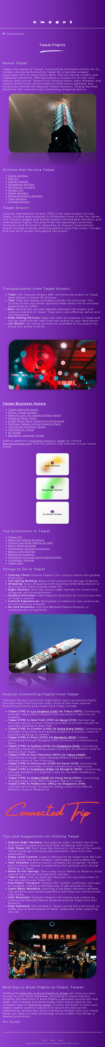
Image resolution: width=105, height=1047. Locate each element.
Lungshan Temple (21, 560)
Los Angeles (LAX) (44, 711)
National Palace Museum (26, 540)
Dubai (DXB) (40, 777)
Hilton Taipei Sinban (22, 412)
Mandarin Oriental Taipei (26, 435)
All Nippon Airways (21, 187)
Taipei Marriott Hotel (23, 409)
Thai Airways (17, 198)
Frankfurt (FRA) (42, 769)
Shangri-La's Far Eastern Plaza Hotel (34, 415)
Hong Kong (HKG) (70, 728)
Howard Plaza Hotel (22, 418)
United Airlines (19, 201)
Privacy (44, 1040)
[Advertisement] (52, 259)
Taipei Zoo (15, 563)
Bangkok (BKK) (65, 737)
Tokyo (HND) (76, 754)
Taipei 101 (15, 537)
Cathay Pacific (18, 181)
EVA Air (13, 178)
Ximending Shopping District (29, 548)
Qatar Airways (18, 193)
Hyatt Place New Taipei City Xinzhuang (36, 421)
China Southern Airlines (25, 196)
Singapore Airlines (21, 184)
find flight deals (39, 1004)
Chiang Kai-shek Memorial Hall (30, 542)
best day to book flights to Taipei (44, 993)
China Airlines (18, 175)
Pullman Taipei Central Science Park (34, 424)
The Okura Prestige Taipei (27, 426)
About (61, 1040)
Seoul (64, 720)
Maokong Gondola (21, 554)
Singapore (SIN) (68, 746)
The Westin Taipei (21, 429)
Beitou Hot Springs (21, 551)
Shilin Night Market (22, 545)
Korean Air (15, 190)
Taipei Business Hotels (24, 403)
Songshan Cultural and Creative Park (35, 557)
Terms (53, 1040)
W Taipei (14, 432)
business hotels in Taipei (47, 440)
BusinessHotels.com (17, 443)
